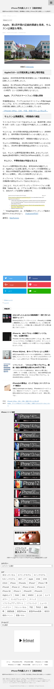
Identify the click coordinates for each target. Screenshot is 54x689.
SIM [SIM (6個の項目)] (23, 595)
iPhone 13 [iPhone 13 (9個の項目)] (41, 587)
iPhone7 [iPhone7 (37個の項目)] (32, 583)
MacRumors (14, 218)
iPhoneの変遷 (26, 664)
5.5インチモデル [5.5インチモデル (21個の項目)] (8, 579)
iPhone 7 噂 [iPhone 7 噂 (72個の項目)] (42, 583)
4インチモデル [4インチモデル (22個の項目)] (39, 575)
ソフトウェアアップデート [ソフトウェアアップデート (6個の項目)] (12, 603)
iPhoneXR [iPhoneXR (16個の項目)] (28, 591)
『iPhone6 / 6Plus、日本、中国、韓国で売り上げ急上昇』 (25, 111)
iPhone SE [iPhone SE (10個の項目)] (6, 591)
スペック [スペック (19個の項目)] (32, 599)
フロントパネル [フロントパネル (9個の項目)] (20, 607)
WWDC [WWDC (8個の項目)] (31, 595)
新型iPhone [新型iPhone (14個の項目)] (21, 611)
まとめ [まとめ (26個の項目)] (39, 595)
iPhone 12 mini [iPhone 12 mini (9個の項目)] (28, 587)
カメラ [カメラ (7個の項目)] (47, 595)
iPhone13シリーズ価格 (41, 662)
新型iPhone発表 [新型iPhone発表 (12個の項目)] (35, 611)
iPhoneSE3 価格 (28, 662)
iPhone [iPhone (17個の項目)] (13, 583)
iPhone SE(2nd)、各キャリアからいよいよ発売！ (31, 351)
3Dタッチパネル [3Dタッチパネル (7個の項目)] (8, 575)
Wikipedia (30, 67)
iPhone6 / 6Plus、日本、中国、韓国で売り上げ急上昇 (23, 401)
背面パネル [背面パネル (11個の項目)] (20, 615)
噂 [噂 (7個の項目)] (3, 611)
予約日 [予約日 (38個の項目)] (38, 607)
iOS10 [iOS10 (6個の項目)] (4, 583)
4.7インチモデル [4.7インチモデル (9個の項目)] (24, 575)
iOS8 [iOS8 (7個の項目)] (38, 579)
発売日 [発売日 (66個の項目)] (47, 611)
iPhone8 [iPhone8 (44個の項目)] (5, 587)
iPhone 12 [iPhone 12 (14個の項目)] (16, 587)
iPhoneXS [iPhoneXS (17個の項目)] (38, 591)
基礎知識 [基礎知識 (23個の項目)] (10, 611)
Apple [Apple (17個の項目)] (31, 579)
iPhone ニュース (8, 300)
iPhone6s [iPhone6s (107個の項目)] (22, 583)
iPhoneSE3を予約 (17, 662)
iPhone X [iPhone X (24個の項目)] (17, 591)
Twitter (46, 664)
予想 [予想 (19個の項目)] (31, 607)
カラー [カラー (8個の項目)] (5, 599)
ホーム (8, 662)
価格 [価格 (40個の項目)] (45, 607)
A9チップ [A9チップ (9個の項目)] (22, 579)
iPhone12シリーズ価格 (14, 664)
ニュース (6, 302)
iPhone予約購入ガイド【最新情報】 (27, 8)
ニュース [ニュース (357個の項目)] (43, 603)
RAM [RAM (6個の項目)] (17, 595)
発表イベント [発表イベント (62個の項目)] (7, 615)
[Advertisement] (17, 235)
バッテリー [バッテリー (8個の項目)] (6, 607)
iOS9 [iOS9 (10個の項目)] (45, 579)
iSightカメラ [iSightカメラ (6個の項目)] (7, 595)
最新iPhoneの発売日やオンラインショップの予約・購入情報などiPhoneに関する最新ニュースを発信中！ (27, 674)
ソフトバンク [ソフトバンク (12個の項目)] (31, 603)
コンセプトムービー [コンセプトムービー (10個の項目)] (18, 599)
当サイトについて (37, 664)
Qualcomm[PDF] (31, 214)
